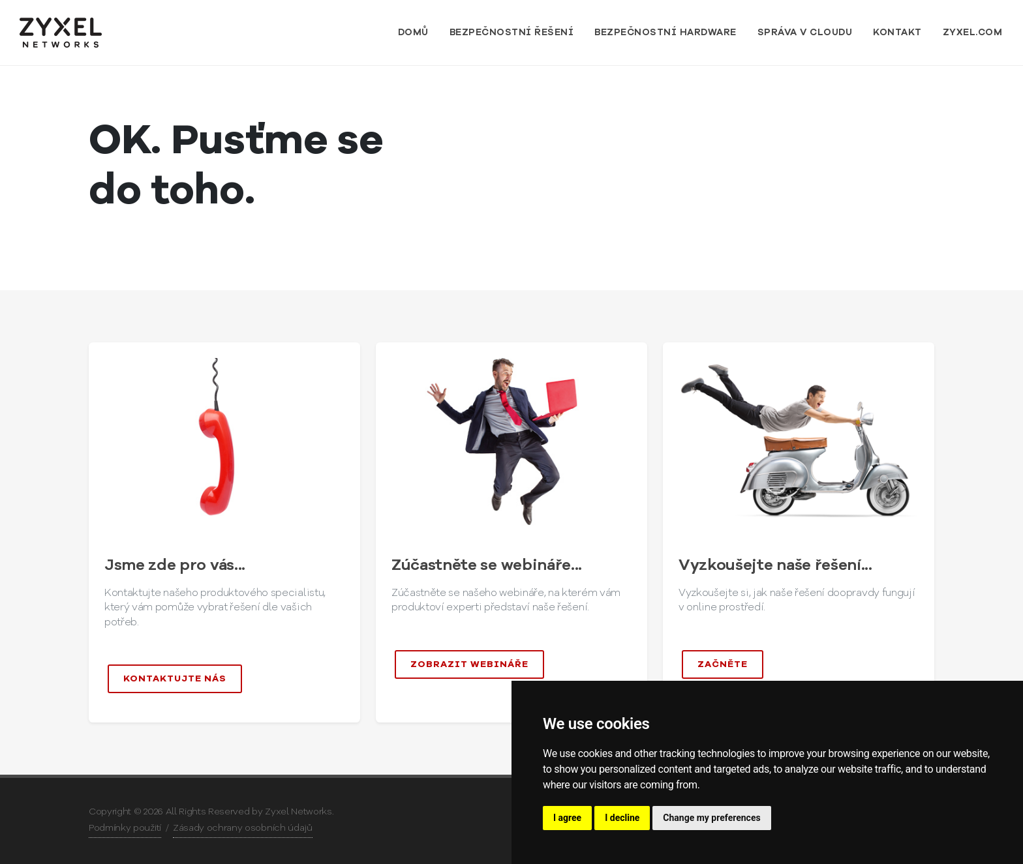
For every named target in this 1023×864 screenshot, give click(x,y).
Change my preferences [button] (711, 817)
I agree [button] (567, 817)
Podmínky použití (125, 828)
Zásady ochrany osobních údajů (243, 828)
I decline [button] (622, 817)
